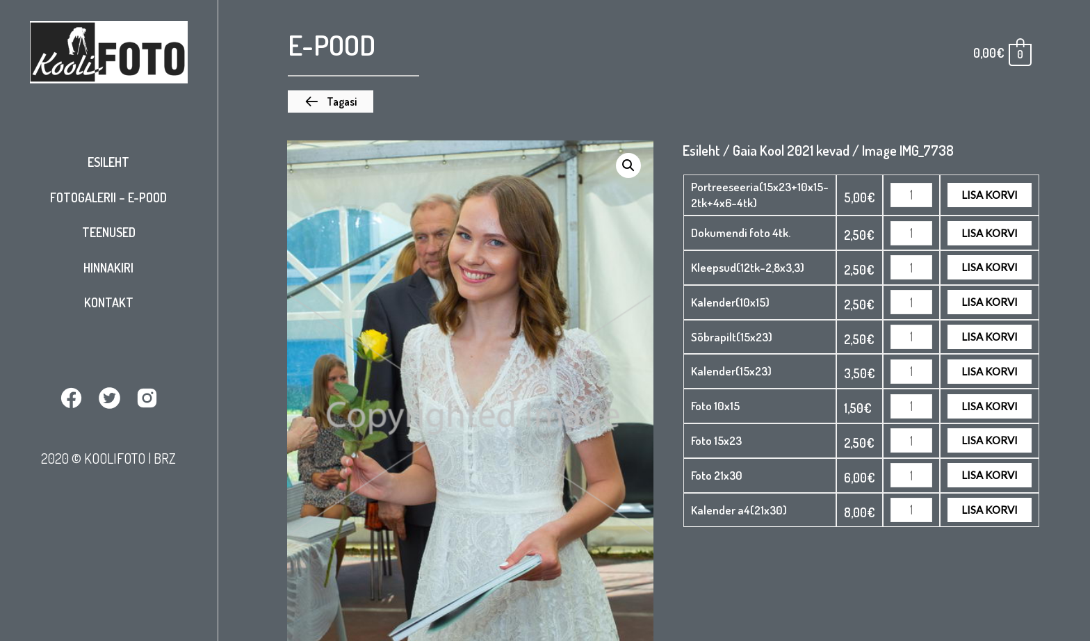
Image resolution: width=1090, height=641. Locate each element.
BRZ (165, 458)
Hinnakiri (108, 267)
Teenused (109, 232)
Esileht (108, 162)
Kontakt (108, 302)
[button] (330, 101)
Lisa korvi (989, 194)
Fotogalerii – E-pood (108, 197)
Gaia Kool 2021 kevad (791, 150)
